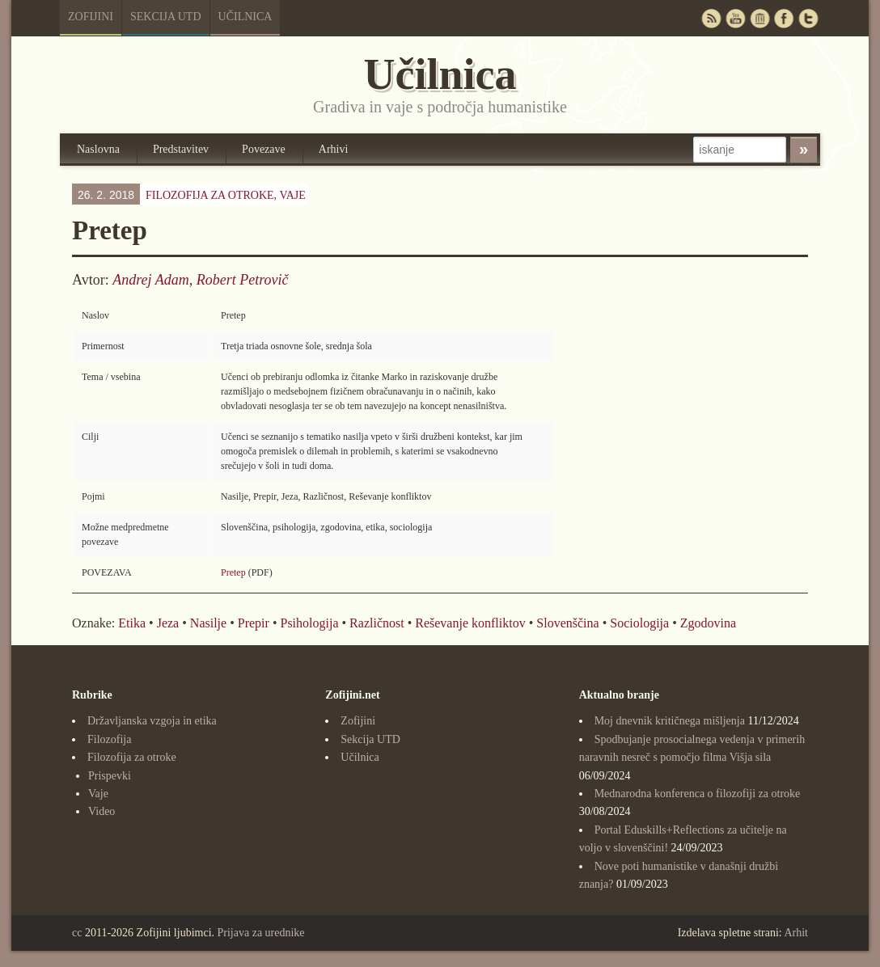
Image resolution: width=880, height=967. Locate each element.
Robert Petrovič (243, 280)
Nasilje (208, 623)
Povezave (264, 149)
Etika (132, 623)
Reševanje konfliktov (470, 623)
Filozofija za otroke (131, 757)
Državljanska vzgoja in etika (152, 721)
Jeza (168, 623)
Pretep (233, 572)
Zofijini (90, 17)
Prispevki (109, 776)
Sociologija (639, 623)
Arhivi (334, 149)
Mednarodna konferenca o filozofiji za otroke (697, 794)
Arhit (796, 933)
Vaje (292, 195)
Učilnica (245, 17)
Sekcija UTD (165, 17)
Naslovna (98, 149)
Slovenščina (567, 623)
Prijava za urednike (261, 933)
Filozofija (109, 739)
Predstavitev (181, 149)
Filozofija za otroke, (226, 195)
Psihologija (309, 623)
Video (101, 811)
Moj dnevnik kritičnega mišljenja (669, 721)
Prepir (253, 623)
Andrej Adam (150, 280)
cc (77, 933)
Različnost (376, 623)
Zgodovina (708, 623)
